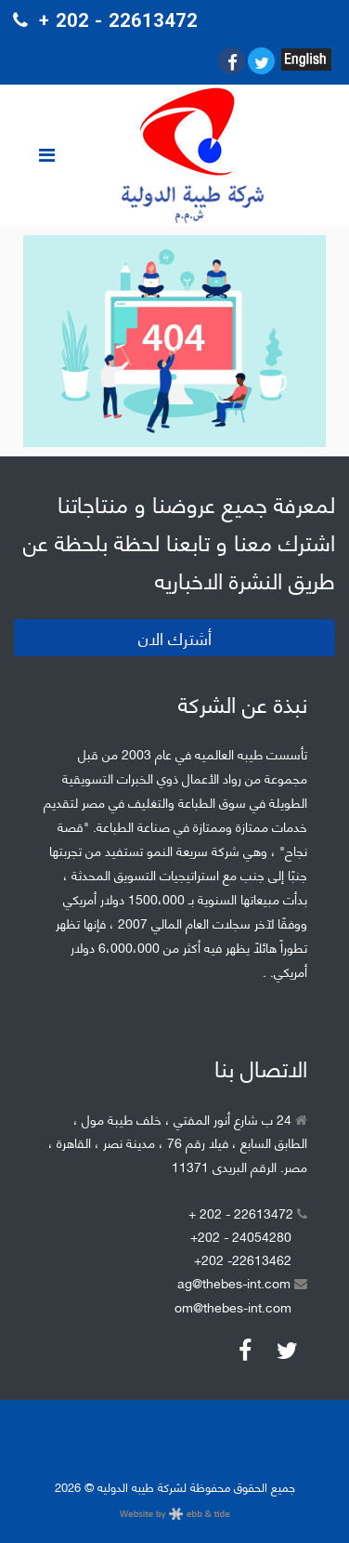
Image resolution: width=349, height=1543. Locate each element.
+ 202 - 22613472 (247, 1212)
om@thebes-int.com (232, 1306)
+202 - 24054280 (240, 1235)
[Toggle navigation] (46, 155)
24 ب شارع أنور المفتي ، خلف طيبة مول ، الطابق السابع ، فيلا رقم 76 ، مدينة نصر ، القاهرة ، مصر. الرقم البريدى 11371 (177, 1142)
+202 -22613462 (242, 1259)
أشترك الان (175, 637)
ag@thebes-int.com (242, 1282)
